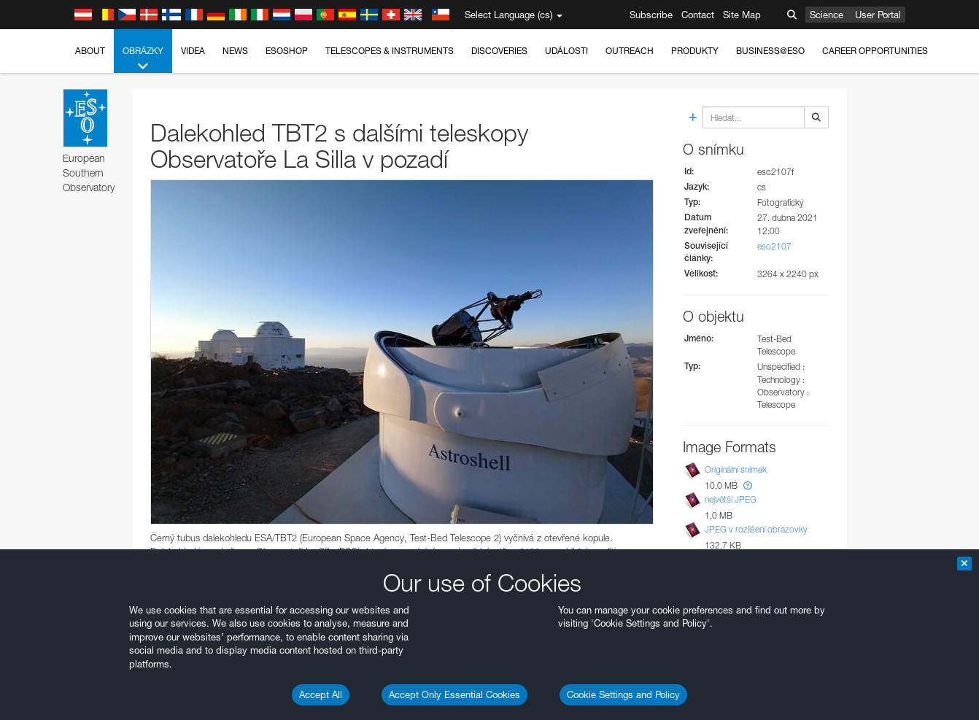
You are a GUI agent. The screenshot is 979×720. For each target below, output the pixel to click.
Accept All (320, 694)
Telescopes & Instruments (389, 50)
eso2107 (774, 246)
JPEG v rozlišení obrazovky (756, 529)
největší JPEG (730, 499)
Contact (697, 14)
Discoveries (499, 50)
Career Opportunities (875, 50)
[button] (747, 485)
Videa (193, 50)
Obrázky (143, 59)
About (90, 50)
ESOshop (287, 50)
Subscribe (651, 14)
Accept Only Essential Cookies (454, 694)
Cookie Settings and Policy (623, 694)
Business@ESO (770, 50)
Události (566, 50)
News (235, 50)
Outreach (629, 50)
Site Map (742, 14)
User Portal (878, 14)
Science (826, 14)
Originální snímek (736, 469)
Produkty (695, 50)
